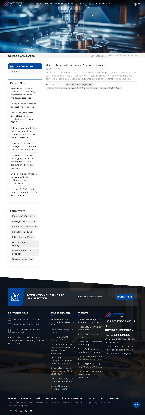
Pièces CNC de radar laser (88, 335)
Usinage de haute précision (21, 252)
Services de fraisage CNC (79, 84)
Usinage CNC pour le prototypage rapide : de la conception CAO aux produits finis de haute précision (23, 161)
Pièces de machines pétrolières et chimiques (90, 350)
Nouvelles (52, 398)
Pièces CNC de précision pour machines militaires (90, 365)
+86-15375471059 (33, 319)
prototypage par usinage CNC (20, 244)
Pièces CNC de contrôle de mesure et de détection (90, 374)
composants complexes (24, 226)
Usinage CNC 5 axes (111, 88)
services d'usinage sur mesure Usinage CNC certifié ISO (62, 371)
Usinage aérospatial (22, 259)
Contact (92, 398)
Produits (72, 3)
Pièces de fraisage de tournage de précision (62, 379)
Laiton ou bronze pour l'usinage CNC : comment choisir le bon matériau (23, 146)
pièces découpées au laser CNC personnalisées (73, 88)
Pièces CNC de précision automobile (90, 328)
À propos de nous (54, 3)
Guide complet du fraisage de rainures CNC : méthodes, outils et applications (24, 178)
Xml (86, 403)
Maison (37, 3)
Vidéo (83, 3)
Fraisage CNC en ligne (23, 216)
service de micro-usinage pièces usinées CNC (62, 322)
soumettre (124, 296)
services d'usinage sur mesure (62, 331)
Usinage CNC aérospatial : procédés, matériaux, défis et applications (24, 192)
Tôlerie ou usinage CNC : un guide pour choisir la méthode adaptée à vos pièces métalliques (24, 133)
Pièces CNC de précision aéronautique (90, 343)
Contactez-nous (105, 3)
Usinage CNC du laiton (24, 221)
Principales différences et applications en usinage (23, 105)
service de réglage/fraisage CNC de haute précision (62, 360)
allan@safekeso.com (30, 324)
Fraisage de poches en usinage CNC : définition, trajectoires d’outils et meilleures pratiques (23, 93)
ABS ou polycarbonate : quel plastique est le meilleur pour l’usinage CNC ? (22, 117)
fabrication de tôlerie (23, 237)
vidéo (38, 398)
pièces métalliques (22, 232)
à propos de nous (72, 398)
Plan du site (77, 403)
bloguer (15, 71)
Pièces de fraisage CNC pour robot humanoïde (90, 320)
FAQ (91, 3)
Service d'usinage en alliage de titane (61, 387)
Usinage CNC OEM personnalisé (60, 338)
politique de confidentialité (104, 403)
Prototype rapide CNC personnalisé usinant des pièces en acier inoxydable (63, 348)
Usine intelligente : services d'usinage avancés (78, 65)
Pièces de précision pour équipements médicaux (90, 358)
